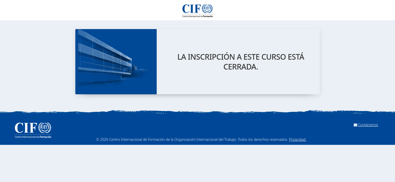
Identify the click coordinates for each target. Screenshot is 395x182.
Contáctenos (368, 124)
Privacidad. (297, 139)
